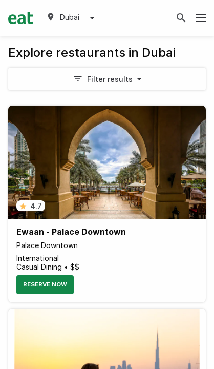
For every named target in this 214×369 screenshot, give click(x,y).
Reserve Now (45, 284)
